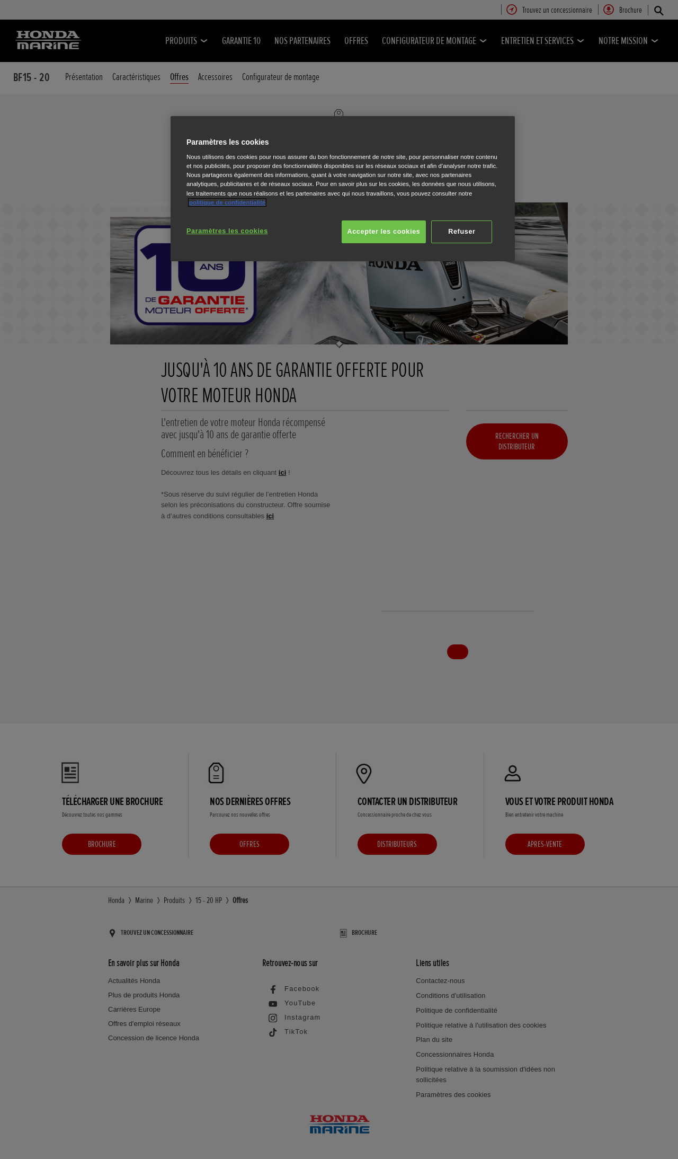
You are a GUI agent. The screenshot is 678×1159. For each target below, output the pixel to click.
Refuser (461, 231)
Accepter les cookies (384, 231)
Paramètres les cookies (227, 231)
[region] (343, 189)
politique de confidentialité (227, 202)
